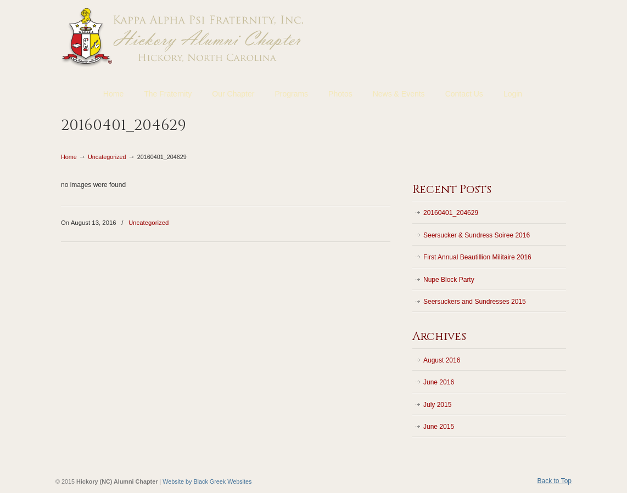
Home (69, 157)
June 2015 (438, 426)
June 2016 (438, 382)
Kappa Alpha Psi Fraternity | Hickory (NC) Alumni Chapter (183, 36)
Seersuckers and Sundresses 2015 (474, 301)
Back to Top (555, 481)
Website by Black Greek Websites (207, 481)
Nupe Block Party (448, 280)
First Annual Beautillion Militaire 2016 (477, 257)
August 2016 (441, 360)
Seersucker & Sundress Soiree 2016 (476, 235)
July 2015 (437, 405)
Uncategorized (107, 157)
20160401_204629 (450, 213)
